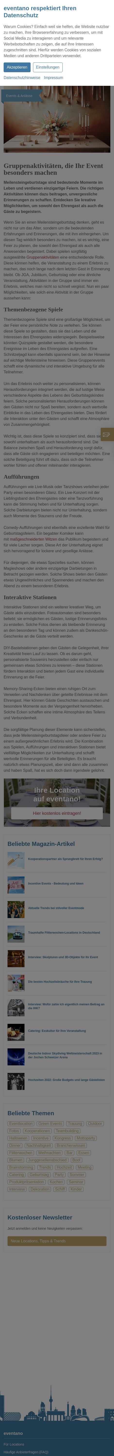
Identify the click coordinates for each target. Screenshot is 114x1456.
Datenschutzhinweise (22, 78)
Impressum (53, 78)
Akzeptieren (17, 67)
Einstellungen (47, 67)
